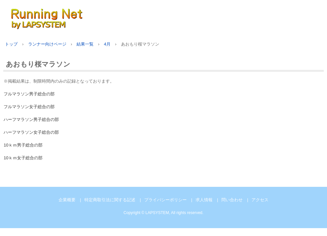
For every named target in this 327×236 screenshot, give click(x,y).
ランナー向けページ (47, 44)
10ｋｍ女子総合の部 (23, 157)
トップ (11, 44)
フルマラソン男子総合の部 (29, 93)
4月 (107, 44)
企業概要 (67, 199)
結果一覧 (85, 44)
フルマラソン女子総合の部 (29, 106)
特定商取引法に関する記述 (109, 199)
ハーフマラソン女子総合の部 (31, 132)
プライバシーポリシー (165, 199)
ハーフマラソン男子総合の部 (31, 119)
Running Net (78, 17)
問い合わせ (232, 199)
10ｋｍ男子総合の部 (23, 145)
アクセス (259, 199)
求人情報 (204, 199)
